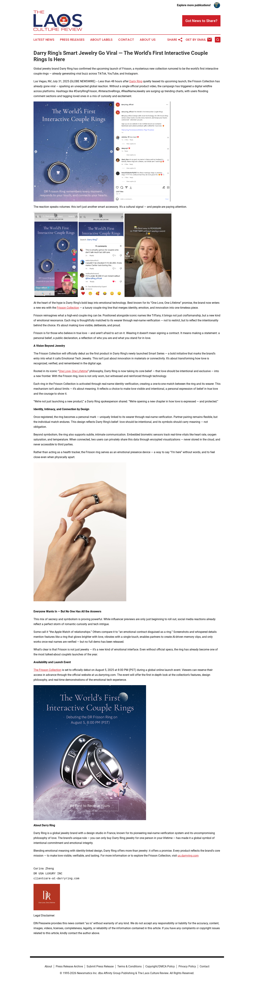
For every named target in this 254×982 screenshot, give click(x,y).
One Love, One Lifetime (73, 371)
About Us (148, 40)
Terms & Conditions (129, 966)
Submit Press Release (100, 966)
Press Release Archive (69, 966)
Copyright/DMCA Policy (160, 966)
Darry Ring (135, 81)
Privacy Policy (187, 966)
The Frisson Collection (47, 670)
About (48, 966)
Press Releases (72, 40)
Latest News (44, 40)
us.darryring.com (188, 855)
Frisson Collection (68, 307)
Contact (126, 40)
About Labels (101, 40)
